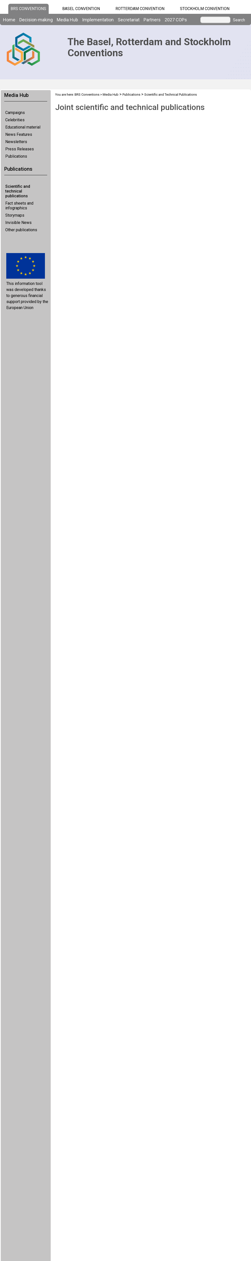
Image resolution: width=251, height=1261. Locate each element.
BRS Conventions (87, 94)
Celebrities (15, 119)
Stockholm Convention (204, 8)
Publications (16, 156)
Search (239, 20)
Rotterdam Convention (139, 8)
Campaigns (15, 112)
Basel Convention (81, 8)
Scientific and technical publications (17, 191)
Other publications (21, 229)
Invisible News (18, 222)
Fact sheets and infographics (19, 205)
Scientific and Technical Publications (170, 94)
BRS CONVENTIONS (28, 8)
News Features (18, 134)
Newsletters (16, 141)
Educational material (22, 127)
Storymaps (14, 215)
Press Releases (19, 149)
